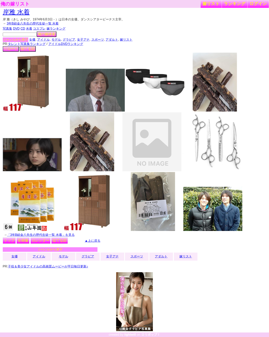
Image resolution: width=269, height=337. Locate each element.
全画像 (23, 241)
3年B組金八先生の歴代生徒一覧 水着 (33, 23)
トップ (9, 241)
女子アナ (83, 39)
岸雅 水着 (16, 12)
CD (22, 28)
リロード (11, 49)
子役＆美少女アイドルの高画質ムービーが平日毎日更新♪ (48, 266)
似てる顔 (28, 49)
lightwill (130, 334)
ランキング (234, 3)
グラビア (69, 39)
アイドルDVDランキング (65, 44)
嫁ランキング (56, 28)
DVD (16, 28)
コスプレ (39, 28)
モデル (56, 39)
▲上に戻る (92, 240)
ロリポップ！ (150, 334)
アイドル (43, 39)
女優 (32, 39)
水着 (29, 28)
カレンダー (40, 241)
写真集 (7, 28)
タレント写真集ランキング (27, 44)
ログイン (258, 3)
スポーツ (97, 39)
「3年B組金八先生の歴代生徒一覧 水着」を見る (41, 234)
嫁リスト (211, 3)
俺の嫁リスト (15, 3)
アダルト (112, 39)
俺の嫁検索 (46, 34)
